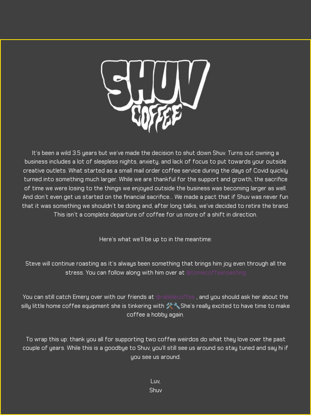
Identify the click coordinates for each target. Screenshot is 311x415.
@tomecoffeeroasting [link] (216, 273)
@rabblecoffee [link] (175, 297)
